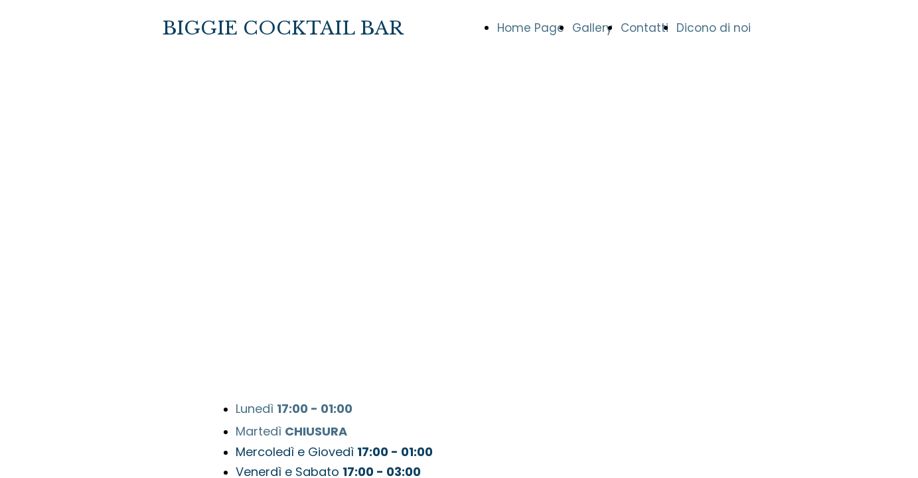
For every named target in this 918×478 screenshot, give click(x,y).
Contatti (644, 28)
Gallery (592, 28)
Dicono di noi (713, 28)
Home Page (530, 28)
